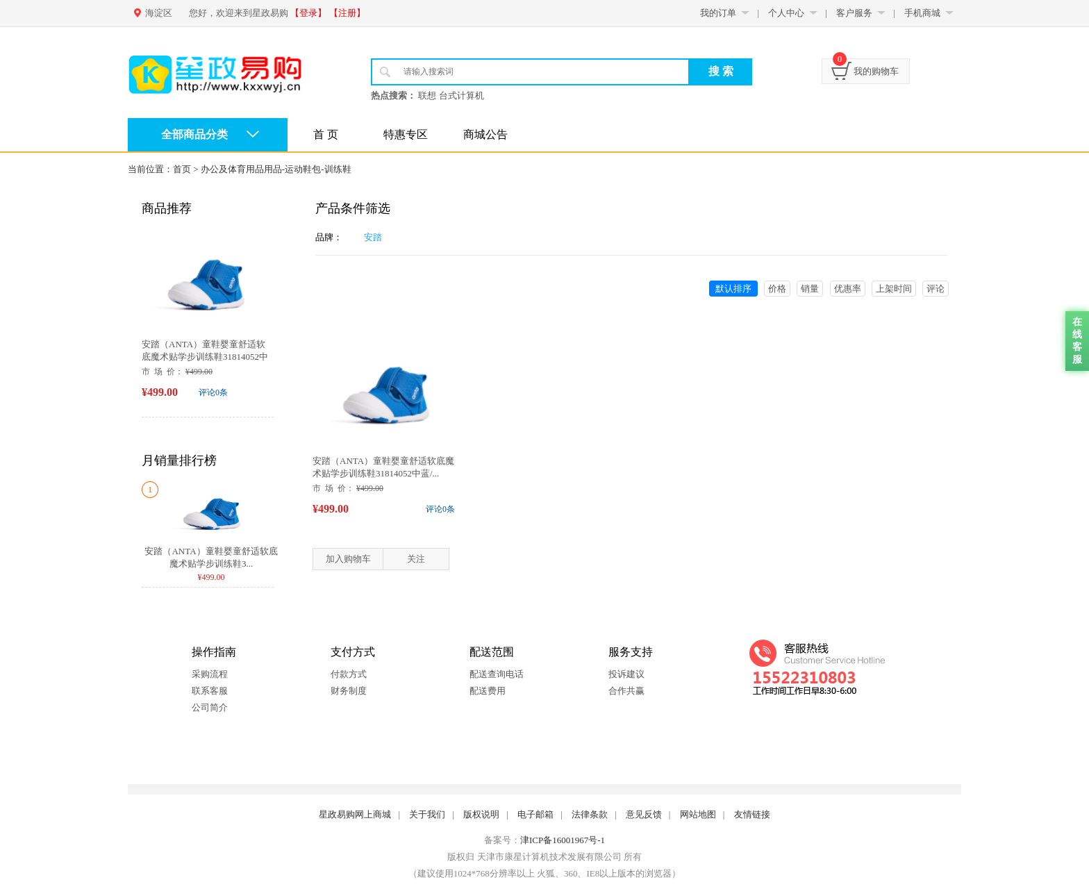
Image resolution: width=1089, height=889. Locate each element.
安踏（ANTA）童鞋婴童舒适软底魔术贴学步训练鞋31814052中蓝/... (205, 356)
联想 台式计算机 (450, 95)
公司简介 (210, 707)
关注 (416, 559)
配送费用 (487, 691)
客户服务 (854, 13)
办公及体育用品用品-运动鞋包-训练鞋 (276, 169)
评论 (935, 288)
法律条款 (590, 814)
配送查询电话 (496, 674)
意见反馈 (644, 814)
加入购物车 (348, 559)
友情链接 (752, 814)
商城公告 (485, 134)
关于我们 (427, 814)
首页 (182, 169)
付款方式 (349, 674)
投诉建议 (626, 674)
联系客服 (210, 691)
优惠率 (847, 288)
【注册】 (347, 13)
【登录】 (308, 13)
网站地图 (698, 814)
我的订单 (718, 13)
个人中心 (786, 13)
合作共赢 (626, 691)
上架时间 (894, 288)
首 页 (325, 134)
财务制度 (349, 691)
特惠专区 (405, 134)
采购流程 (210, 674)
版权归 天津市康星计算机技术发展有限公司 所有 (544, 856)
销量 (810, 288)
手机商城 (922, 13)
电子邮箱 (535, 814)
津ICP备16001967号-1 (562, 840)
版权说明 (481, 814)
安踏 (373, 237)
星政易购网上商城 (355, 814)
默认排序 (733, 288)
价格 (777, 288)
